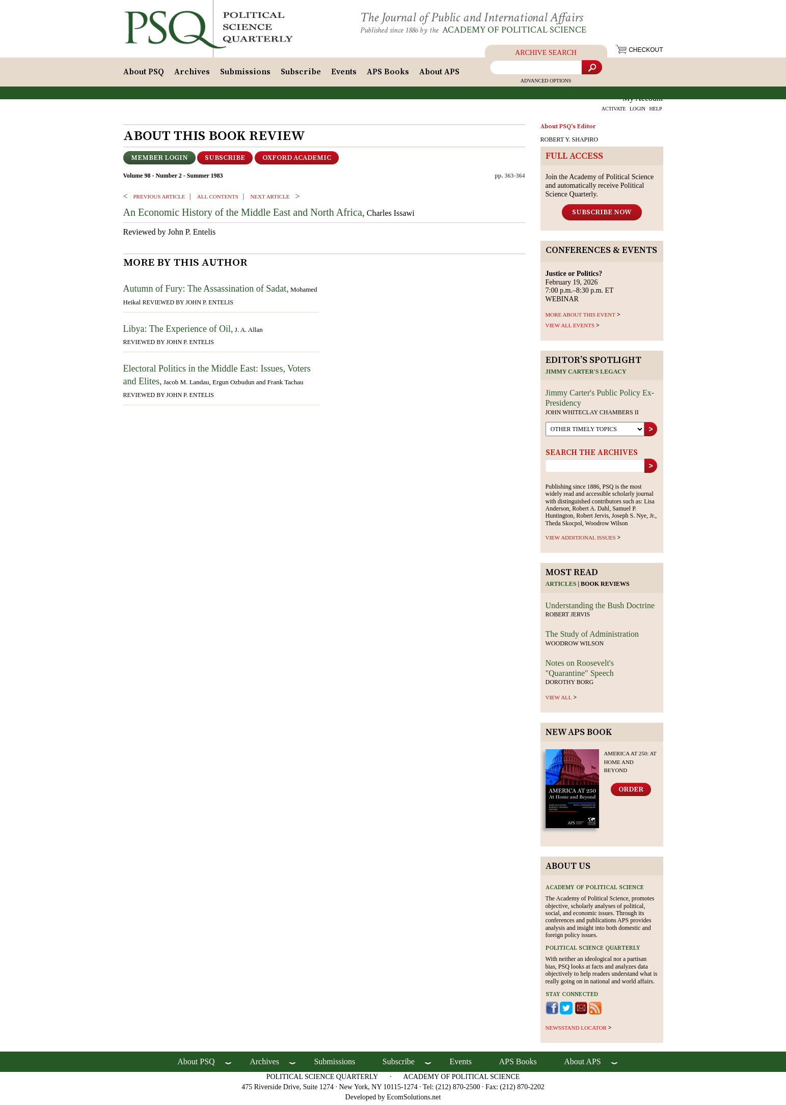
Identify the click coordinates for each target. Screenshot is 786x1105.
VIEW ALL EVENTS (570, 328)
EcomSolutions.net (414, 1099)
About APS (439, 75)
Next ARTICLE (269, 199)
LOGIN (637, 112)
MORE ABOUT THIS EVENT (580, 318)
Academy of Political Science (523, 30)
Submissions (245, 75)
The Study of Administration (592, 637)
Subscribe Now (602, 214)
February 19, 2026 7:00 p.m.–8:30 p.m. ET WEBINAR (580, 288)
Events (344, 75)
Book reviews (605, 586)
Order (630, 792)
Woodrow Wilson (575, 645)
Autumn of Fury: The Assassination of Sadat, (206, 292)
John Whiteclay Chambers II (592, 415)
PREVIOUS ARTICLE (159, 199)
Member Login (159, 160)
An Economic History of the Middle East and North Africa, (244, 215)
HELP (655, 112)
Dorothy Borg (570, 685)
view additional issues (581, 540)
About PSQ (143, 75)
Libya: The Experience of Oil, (178, 331)
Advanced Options (546, 84)
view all (559, 700)
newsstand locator (576, 1030)
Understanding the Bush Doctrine (600, 608)
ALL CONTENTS (217, 199)
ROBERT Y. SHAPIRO (569, 142)
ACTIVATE (614, 112)
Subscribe (301, 75)
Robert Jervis (568, 617)
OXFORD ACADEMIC (296, 160)
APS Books (388, 75)
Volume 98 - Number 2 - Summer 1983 (173, 178)
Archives (192, 75)
